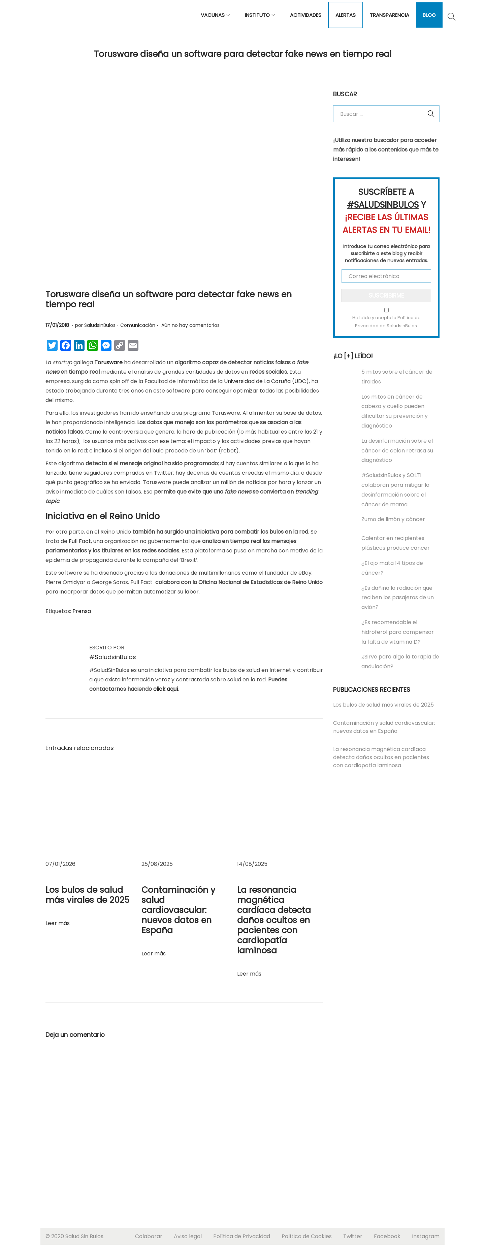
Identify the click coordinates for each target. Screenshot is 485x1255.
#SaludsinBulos (112, 657)
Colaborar (148, 1236)
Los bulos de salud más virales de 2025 (87, 895)
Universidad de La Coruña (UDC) (266, 381)
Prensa (81, 611)
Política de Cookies (307, 1236)
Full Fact (80, 541)
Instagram (426, 1236)
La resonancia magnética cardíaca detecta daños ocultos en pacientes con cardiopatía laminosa (274, 920)
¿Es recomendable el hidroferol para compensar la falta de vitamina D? (397, 632)
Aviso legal (188, 1236)
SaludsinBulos (100, 325)
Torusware (108, 362)
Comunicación (137, 325)
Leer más (57, 923)
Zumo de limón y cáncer (393, 519)
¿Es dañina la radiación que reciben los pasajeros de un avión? (397, 597)
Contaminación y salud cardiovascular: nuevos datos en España (178, 910)
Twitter (352, 1236)
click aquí (165, 689)
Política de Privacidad (241, 1236)
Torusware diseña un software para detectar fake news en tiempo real (168, 299)
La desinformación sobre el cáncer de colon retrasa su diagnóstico (397, 450)
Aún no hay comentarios (190, 325)
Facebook (387, 1236)
